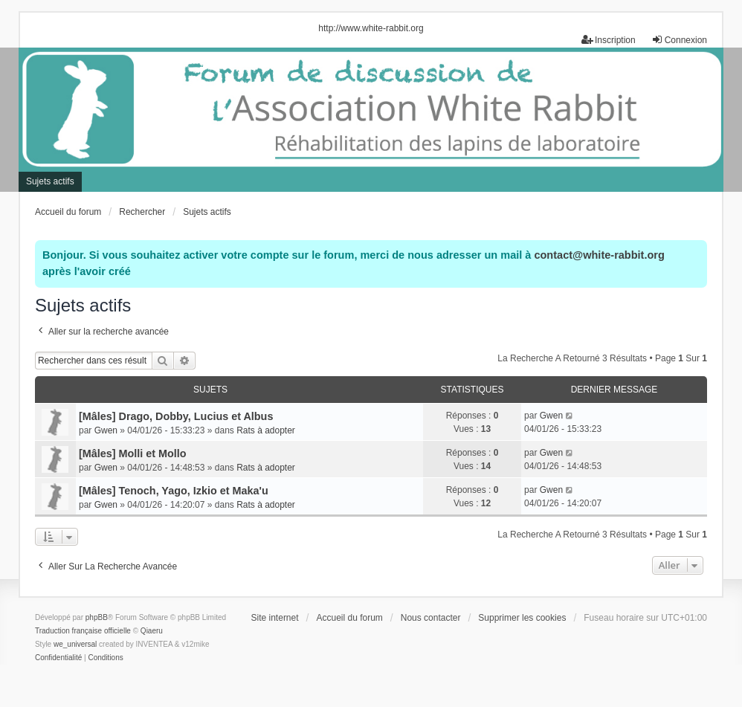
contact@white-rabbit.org (599, 255)
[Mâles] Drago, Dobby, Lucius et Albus (176, 416)
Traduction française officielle (83, 631)
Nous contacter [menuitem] (431, 618)
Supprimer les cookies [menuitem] (522, 618)
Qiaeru (152, 631)
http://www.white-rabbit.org (370, 28)
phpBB (97, 617)
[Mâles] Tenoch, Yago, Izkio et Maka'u (173, 491)
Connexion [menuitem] (679, 39)
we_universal (75, 644)
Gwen (105, 430)
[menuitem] (58, 658)
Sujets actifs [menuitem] (50, 181)
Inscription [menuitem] (608, 39)
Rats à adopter (265, 430)
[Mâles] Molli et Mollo (133, 453)
